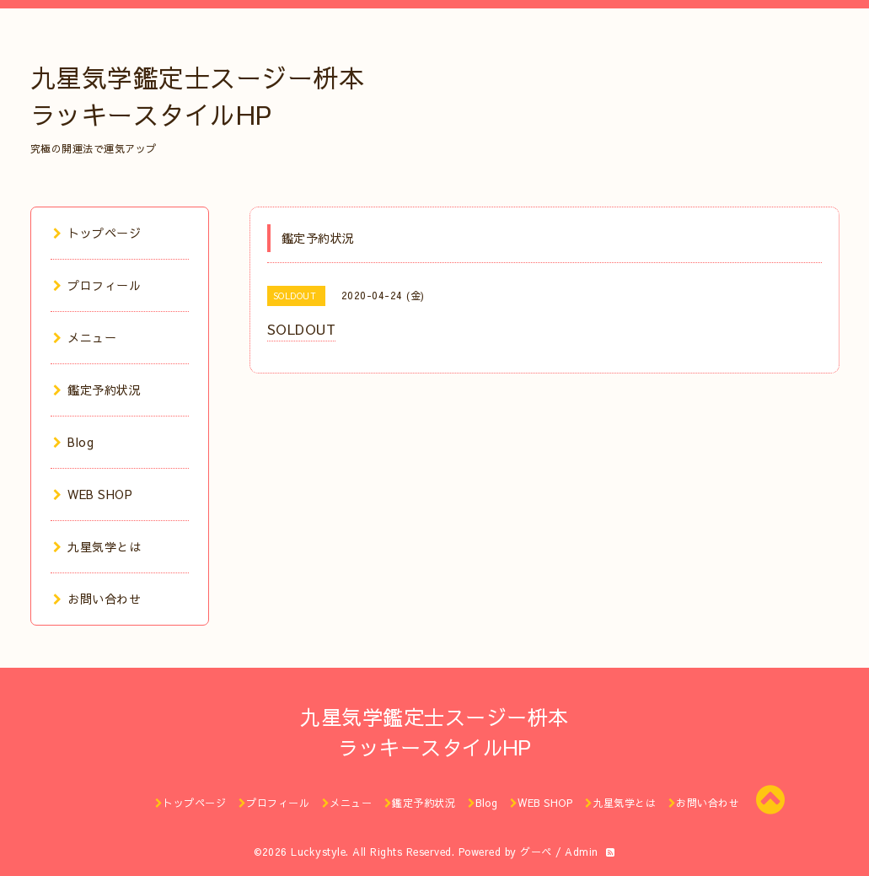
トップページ (97, 232)
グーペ (536, 851)
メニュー (85, 337)
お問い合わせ (97, 598)
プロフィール (97, 285)
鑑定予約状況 (97, 389)
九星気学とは (97, 546)
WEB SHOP (93, 494)
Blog (73, 441)
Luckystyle (318, 851)
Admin (581, 851)
